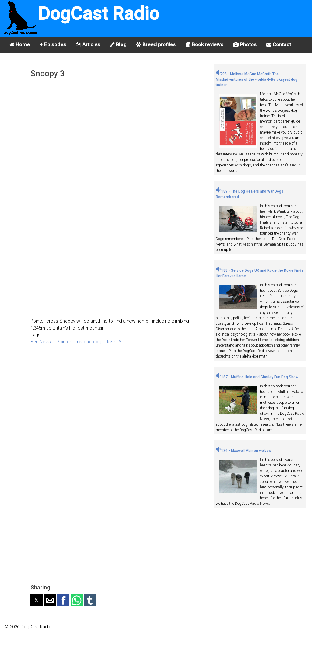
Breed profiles (156, 44)
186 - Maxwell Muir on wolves (243, 450)
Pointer (64, 341)
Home (19, 44)
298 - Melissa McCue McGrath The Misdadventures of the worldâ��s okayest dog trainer (256, 79)
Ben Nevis (40, 341)
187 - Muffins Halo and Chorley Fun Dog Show (257, 377)
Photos (245, 44)
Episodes (53, 44)
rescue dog (89, 341)
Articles (88, 44)
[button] (36, 600)
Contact (278, 44)
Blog (118, 44)
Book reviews (204, 44)
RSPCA (114, 341)
